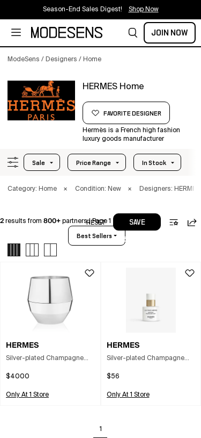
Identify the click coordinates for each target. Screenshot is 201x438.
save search (137, 225)
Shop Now (144, 9)
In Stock (154, 163)
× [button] (65, 189)
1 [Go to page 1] (101, 429)
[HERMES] (41, 100)
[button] (132, 32)
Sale (38, 163)
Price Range (93, 163)
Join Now (169, 32)
